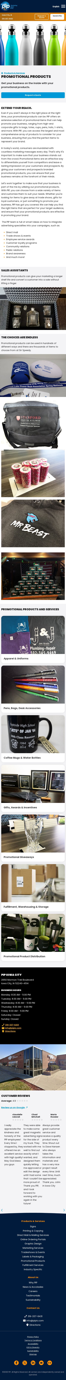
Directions (8, 1031)
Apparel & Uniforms (16, 658)
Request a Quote (42, 17)
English (56, 6)
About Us (33, 1277)
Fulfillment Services (33, 1265)
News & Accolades (33, 1286)
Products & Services (14, 73)
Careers (33, 1291)
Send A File (57, 16)
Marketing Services (33, 1247)
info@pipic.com (11, 1028)
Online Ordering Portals (33, 1239)
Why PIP (33, 1282)
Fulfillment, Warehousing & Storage (26, 907)
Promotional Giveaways (19, 857)
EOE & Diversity (33, 1347)
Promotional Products (33, 1260)
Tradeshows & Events (33, 1252)
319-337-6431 (7, 18)
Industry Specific (33, 1269)
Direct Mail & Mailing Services (33, 1235)
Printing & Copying (33, 1230)
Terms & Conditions (33, 1340)
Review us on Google (13, 1107)
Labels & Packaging (33, 1256)
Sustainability (33, 1299)
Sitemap (33, 1354)
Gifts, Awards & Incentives (20, 807)
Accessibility (33, 1344)
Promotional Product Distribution (24, 956)
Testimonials (33, 1295)
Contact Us (33, 1308)
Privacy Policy (33, 1337)
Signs (33, 1226)
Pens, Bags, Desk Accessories (22, 708)
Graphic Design (33, 1243)
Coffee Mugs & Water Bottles (22, 757)
